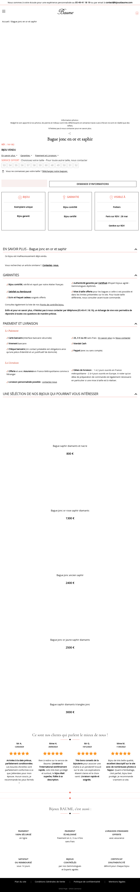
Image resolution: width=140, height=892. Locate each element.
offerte (116, 834)
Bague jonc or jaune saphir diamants (70, 639)
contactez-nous (49, 381)
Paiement (23, 831)
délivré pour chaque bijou (116, 866)
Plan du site (20, 881)
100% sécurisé (23, 834)
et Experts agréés (70, 869)
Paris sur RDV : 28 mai (117, 216)
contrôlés (70, 862)
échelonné (70, 834)
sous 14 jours (23, 866)
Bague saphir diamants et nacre (70, 446)
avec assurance (116, 838)
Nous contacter (123, 337)
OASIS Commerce (75, 889)
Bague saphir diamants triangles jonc (70, 704)
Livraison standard (116, 831)
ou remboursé (23, 862)
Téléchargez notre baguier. (55, 171)
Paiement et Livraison (46, 155)
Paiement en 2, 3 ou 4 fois (70, 838)
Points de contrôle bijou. (52, 304)
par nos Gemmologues (70, 866)
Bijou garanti (23, 216)
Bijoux (70, 859)
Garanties (25, 155)
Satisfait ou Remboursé (19, 291)
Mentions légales (117, 881)
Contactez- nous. (50, 265)
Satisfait (23, 859)
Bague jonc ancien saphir (70, 575)
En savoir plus (8, 155)
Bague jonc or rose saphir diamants (70, 510)
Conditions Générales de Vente (50, 881)
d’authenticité (116, 862)
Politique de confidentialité (87, 881)
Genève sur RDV (117, 225)
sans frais (70, 841)
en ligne (23, 838)
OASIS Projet (63, 889)
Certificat (102, 283)
